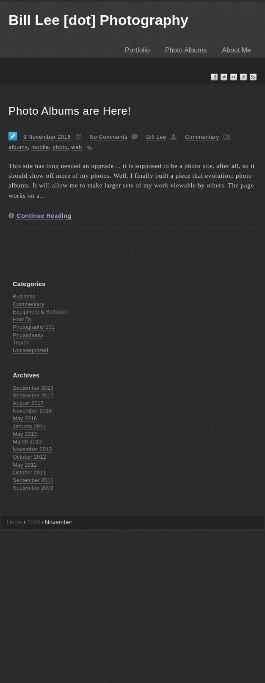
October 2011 (29, 472)
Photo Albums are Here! (69, 111)
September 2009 (33, 488)
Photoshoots (28, 335)
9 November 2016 (47, 137)
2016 (33, 522)
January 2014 (29, 426)
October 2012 (29, 457)
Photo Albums (186, 50)
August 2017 (28, 403)
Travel (20, 342)
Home (14, 522)
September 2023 (33, 388)
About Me (236, 50)
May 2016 (25, 418)
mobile (40, 147)
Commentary (202, 137)
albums (18, 147)
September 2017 (33, 395)
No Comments (109, 137)
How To (22, 319)
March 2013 (27, 441)
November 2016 (32, 411)
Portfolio (137, 50)
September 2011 (33, 480)
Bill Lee (156, 137)
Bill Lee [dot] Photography (98, 20)
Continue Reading (43, 215)
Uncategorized (30, 350)
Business (24, 296)
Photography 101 (34, 327)
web (76, 147)
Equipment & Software (40, 311)
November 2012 (32, 449)
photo (60, 147)
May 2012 (25, 465)
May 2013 (25, 434)
